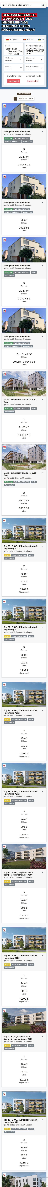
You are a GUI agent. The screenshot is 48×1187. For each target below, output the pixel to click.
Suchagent (14, 81)
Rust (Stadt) (13, 54)
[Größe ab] (14, 59)
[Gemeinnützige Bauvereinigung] (34, 51)
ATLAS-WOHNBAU (34, 49)
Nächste (23, 99)
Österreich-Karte (33, 76)
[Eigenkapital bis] (34, 67)
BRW (34, 54)
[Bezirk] (14, 51)
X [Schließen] (43, 5)
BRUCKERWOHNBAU (34, 51)
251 (31, 99)
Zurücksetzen (33, 81)
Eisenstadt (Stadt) (13, 51)
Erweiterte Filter (14, 76)
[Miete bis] (14, 67)
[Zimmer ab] (34, 59)
